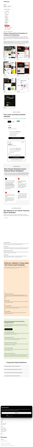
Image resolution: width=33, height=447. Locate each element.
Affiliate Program (4, 432)
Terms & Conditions (9, 443)
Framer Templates (14, 428)
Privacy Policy (4, 443)
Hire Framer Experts (5, 431)
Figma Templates (14, 432)
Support (3, 428)
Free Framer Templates (15, 431)
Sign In (22, 428)
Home (4, 31)
